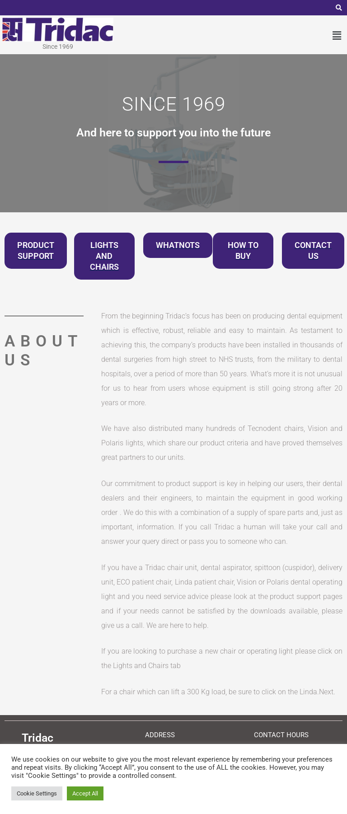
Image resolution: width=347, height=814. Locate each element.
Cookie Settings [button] (37, 793)
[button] (337, 35)
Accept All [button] (85, 793)
